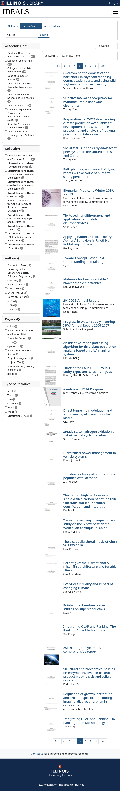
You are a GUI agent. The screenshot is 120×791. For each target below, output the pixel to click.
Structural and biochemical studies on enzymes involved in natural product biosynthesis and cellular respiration (89, 674)
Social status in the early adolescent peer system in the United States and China (90, 152)
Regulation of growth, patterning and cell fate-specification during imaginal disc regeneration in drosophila (87, 699)
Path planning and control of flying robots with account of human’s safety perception (89, 173)
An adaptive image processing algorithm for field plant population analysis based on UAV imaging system (89, 348)
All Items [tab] (13, 26)
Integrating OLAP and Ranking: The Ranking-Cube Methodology (89, 628)
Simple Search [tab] (31, 26)
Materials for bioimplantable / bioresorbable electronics (85, 281)
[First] (56, 66)
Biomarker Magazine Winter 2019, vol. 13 (88, 192)
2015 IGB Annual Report (81, 300)
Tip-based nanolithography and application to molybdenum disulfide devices (86, 219)
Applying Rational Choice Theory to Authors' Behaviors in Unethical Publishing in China (89, 240)
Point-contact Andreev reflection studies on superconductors (87, 607)
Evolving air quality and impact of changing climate (88, 586)
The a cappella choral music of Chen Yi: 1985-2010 (90, 543)
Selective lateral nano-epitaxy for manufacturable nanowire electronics (87, 102)
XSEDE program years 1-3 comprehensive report (82, 650)
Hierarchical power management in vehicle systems (89, 455)
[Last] (102, 66)
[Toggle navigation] (115, 12)
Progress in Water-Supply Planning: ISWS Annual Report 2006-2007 (89, 323)
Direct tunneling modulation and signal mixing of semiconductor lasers (87, 414)
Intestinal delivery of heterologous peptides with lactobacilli (89, 476)
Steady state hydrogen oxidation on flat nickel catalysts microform (89, 433)
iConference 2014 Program (83, 389)
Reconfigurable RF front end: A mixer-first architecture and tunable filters (90, 566)
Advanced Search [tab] (54, 26)
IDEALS (15, 11)
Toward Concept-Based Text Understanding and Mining (83, 260)
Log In (113, 3)
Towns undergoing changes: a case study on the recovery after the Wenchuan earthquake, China (89, 524)
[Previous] (64, 66)
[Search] (21, 35)
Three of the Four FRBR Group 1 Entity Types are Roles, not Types (87, 370)
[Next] (96, 66)
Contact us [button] (37, 753)
